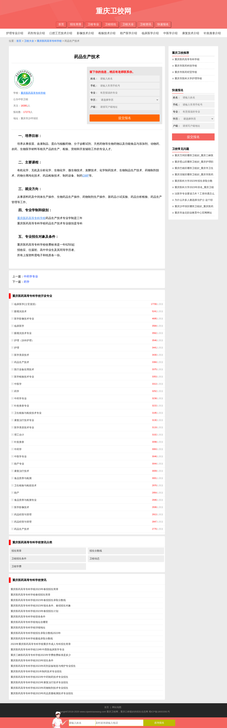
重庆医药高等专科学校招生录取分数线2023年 (36, 633)
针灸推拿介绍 (212, 33)
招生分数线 (96, 550)
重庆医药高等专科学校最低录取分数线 (32, 638)
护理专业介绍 (14, 33)
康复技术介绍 (190, 33)
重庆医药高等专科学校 (49, 40)
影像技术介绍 (85, 33)
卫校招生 (110, 24)
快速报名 (163, 24)
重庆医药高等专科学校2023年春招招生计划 (34, 611)
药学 (26, 281)
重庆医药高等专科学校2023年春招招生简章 (34, 589)
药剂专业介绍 (36, 33)
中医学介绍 (170, 33)
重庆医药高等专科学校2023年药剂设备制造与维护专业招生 (43, 665)
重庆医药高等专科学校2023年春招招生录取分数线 (38, 600)
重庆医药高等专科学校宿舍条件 (28, 616)
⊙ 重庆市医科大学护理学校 (187, 78)
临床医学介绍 (150, 33)
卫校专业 (93, 24)
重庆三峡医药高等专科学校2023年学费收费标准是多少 (41, 655)
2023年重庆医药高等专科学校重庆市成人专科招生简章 (41, 644)
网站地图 (116, 707)
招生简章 (75, 24)
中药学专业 (31, 276)
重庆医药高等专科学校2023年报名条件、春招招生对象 (41, 605)
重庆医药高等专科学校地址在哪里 (29, 622)
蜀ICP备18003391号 (159, 711)
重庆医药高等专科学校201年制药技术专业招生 (36, 671)
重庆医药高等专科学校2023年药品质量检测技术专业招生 (42, 693)
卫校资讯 (145, 24)
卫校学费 (16, 566)
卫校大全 (128, 24)
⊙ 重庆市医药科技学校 (184, 65)
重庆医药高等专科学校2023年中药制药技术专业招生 (39, 676)
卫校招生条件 (19, 558)
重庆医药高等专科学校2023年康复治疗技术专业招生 (39, 682)
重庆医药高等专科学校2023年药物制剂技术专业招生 (39, 687)
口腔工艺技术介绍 (60, 33)
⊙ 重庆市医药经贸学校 (184, 72)
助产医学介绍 (128, 33)
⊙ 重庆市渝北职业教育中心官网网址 (192, 212)
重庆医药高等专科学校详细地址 (28, 627)
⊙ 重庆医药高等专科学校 (186, 59)
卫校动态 (94, 558)
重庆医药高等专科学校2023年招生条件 (32, 660)
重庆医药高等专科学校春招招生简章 (30, 594)
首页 (61, 24)
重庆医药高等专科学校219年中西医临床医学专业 (37, 649)
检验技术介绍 (106, 33)
